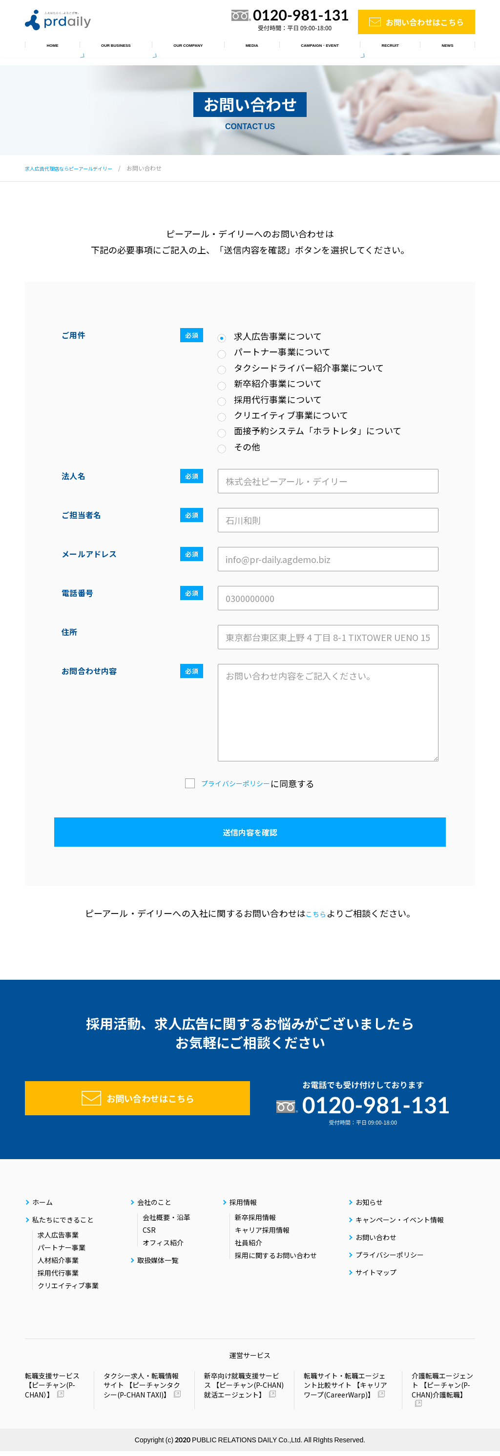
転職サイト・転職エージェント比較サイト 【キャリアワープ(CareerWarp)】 (345, 1390)
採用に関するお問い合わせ (276, 1260)
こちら (316, 913)
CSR (149, 1235)
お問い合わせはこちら (425, 22)
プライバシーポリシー (235, 783)
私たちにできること (108, 48)
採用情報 (401, 48)
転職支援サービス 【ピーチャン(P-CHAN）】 (52, 1390)
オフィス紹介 (163, 1247)
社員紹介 (248, 1247)
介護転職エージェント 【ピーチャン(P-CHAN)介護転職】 (442, 1390)
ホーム (46, 48)
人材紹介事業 (58, 1265)
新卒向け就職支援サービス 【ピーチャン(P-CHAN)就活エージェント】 (244, 1390)
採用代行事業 (58, 1277)
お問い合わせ (375, 1242)
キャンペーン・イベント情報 (322, 48)
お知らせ (450, 48)
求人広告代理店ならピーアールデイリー (77, 168)
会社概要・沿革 (166, 1222)
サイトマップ (375, 1277)
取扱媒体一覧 (237, 48)
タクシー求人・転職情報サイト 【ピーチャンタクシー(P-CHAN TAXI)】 (142, 1390)
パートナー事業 (61, 1252)
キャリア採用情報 (262, 1235)
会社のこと (178, 48)
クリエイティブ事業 (68, 1290)
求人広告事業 (58, 1239)
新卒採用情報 (255, 1222)
